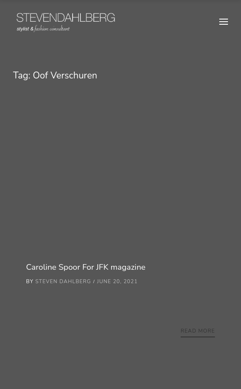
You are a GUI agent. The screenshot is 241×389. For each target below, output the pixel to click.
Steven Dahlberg (63, 281)
